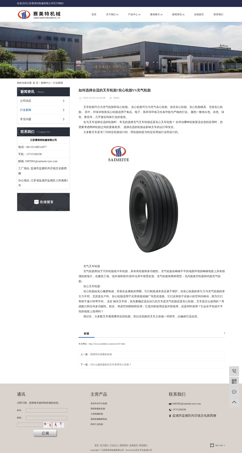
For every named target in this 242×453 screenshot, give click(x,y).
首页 (94, 14)
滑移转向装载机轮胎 (101, 354)
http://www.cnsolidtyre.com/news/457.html (107, 344)
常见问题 (25, 119)
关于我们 (112, 14)
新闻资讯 (178, 14)
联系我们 (218, 14)
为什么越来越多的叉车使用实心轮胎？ (110, 364)
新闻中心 (46, 83)
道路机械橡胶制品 (98, 419)
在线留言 (199, 14)
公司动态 (25, 100)
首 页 (35, 83)
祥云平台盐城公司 (143, 450)
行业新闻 (58, 83)
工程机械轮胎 (96, 414)
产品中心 (134, 14)
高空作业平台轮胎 (98, 403)
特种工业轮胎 (96, 424)
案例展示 (156, 14)
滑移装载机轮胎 (97, 408)
